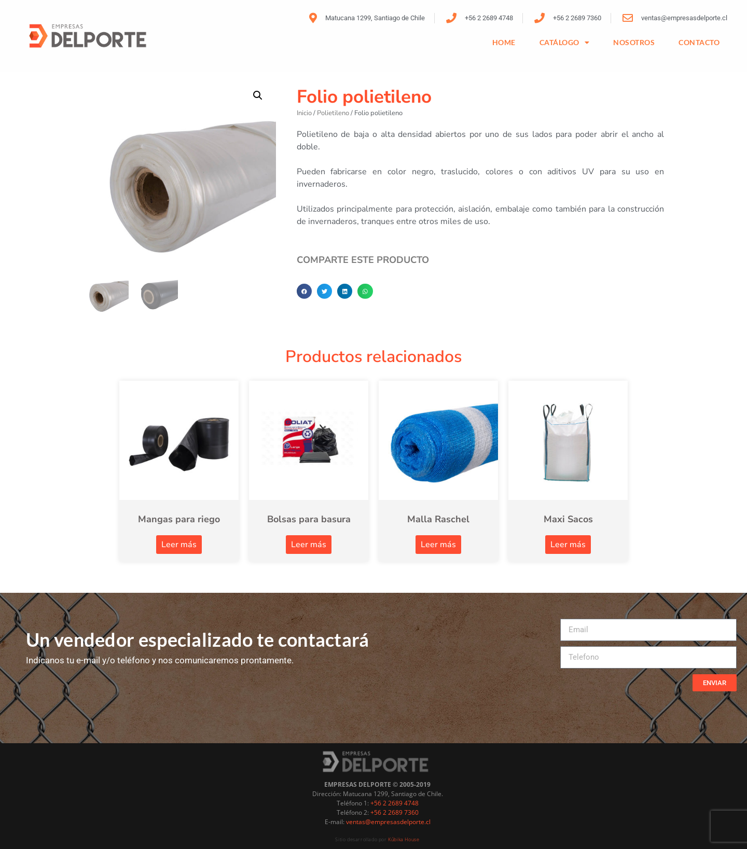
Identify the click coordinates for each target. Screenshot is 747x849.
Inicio (304, 113)
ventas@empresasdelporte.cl (388, 821)
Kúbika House (403, 839)
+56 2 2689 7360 (394, 812)
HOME (504, 42)
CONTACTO (699, 42)
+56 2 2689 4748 (394, 803)
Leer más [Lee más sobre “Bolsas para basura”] (308, 544)
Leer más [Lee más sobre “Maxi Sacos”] (568, 544)
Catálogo (565, 42)
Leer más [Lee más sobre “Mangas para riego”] (179, 544)
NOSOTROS (634, 42)
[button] (257, 95)
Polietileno (333, 113)
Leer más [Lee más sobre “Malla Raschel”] (438, 544)
